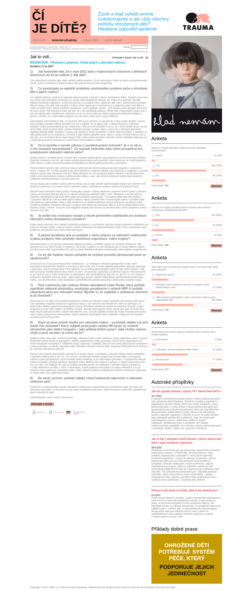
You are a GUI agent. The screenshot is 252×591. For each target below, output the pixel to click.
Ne (157, 175)
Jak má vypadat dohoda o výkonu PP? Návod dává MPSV (186, 391)
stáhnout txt (38, 412)
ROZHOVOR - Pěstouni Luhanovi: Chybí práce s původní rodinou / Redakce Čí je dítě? (67, 49)
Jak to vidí (53, 47)
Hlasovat (216, 186)
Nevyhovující (162, 359)
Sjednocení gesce (165, 274)
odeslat (79, 412)
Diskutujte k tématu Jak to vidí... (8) (130, 57)
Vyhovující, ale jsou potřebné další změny (177, 349)
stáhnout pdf (55, 412)
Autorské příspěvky (38, 47)
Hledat (126, 47)
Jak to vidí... (64, 47)
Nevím (159, 155)
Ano (158, 165)
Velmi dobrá (162, 339)
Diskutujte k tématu (42, 404)
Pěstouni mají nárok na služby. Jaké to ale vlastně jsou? (184, 490)
